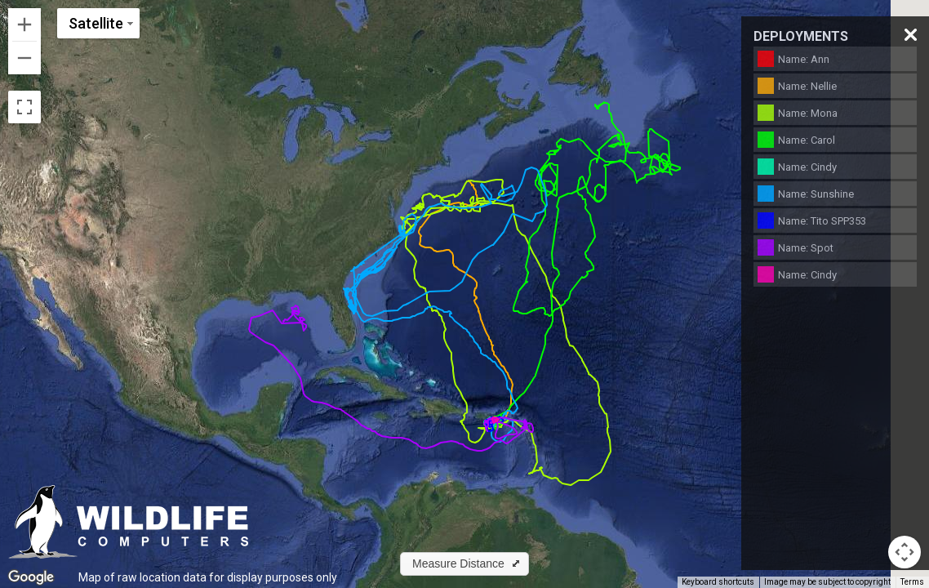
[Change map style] (98, 23)
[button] (464, 564)
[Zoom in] (24, 24)
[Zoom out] (24, 58)
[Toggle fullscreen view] (24, 107)
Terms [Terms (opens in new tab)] (912, 581)
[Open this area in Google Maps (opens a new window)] (31, 577)
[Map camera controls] (904, 552)
